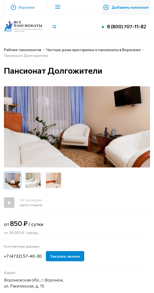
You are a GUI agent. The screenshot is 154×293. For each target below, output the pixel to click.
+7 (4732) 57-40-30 (23, 255)
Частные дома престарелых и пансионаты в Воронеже (93, 49)
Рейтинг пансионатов (22, 49)
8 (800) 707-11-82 (126, 26)
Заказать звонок (65, 256)
